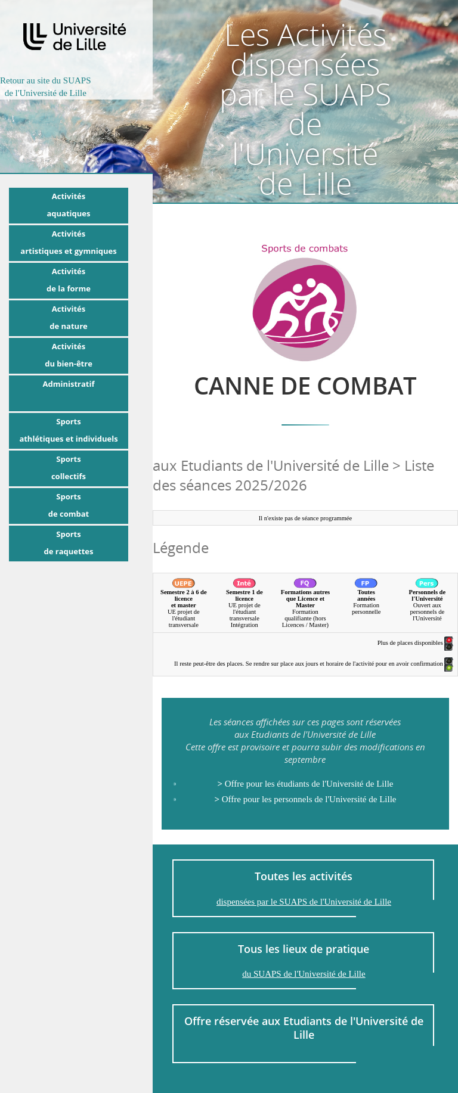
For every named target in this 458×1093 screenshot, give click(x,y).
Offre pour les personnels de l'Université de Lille (305, 799)
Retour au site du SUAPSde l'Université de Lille (45, 87)
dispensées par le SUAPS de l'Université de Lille (303, 901)
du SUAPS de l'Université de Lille (303, 974)
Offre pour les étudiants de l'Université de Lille (305, 783)
